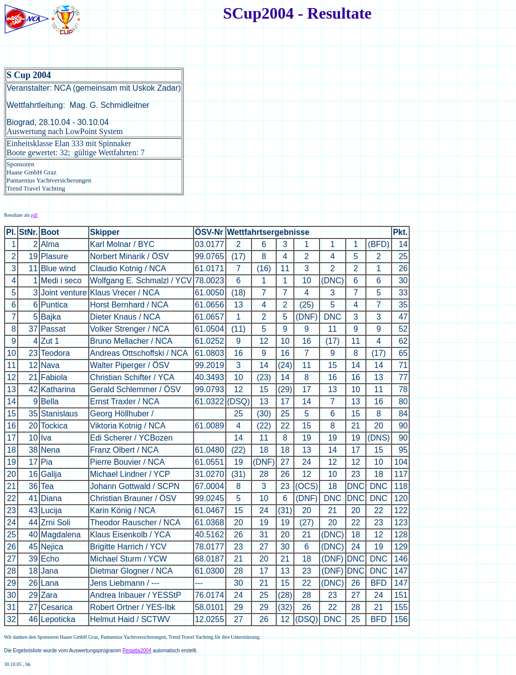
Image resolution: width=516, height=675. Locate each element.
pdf (34, 215)
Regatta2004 (136, 650)
